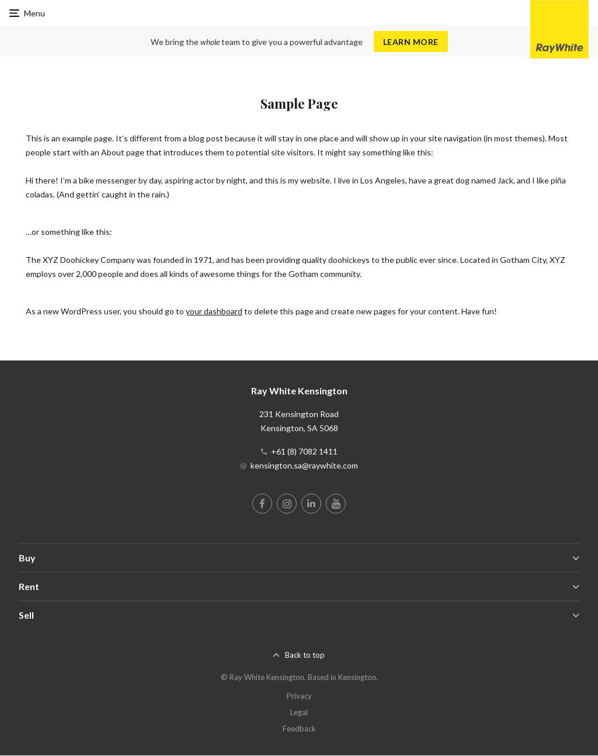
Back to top (305, 655)
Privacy (299, 695)
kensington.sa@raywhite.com (304, 465)
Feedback (299, 728)
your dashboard (214, 311)
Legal (299, 712)
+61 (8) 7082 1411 (304, 451)
